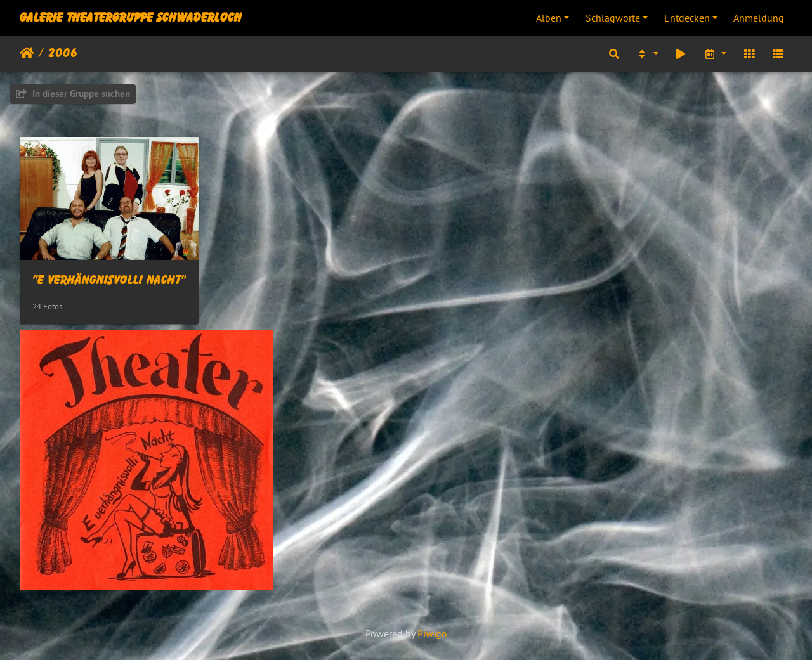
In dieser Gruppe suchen (73, 93)
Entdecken (687, 17)
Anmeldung (758, 17)
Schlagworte (613, 17)
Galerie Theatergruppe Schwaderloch (131, 17)
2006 (62, 53)
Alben (548, 17)
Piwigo (432, 633)
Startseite (27, 53)
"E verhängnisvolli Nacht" (109, 280)
